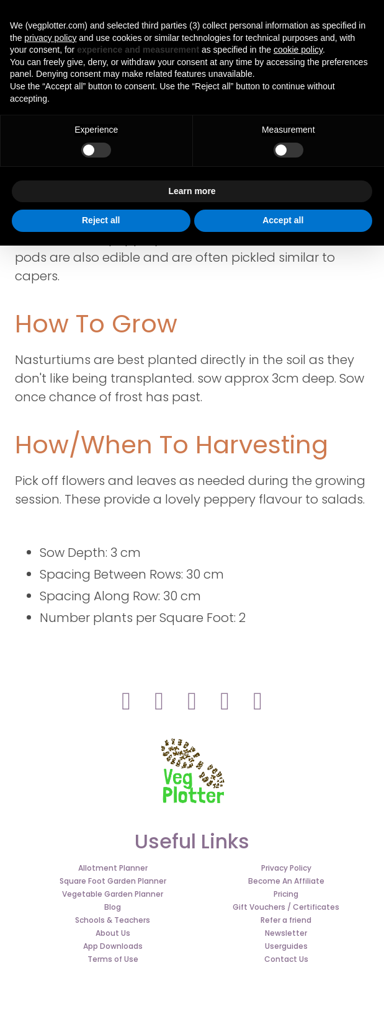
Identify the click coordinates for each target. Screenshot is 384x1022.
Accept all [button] (282, 220)
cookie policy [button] (298, 50)
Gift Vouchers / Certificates (286, 907)
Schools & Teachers (112, 920)
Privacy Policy (286, 868)
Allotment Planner (113, 868)
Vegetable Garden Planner (112, 894)
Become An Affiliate (286, 881)
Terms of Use (112, 959)
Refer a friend (286, 920)
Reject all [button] (101, 220)
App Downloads (113, 946)
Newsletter (286, 933)
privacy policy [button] (50, 38)
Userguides (286, 946)
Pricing (286, 894)
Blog (112, 907)
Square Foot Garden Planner (113, 881)
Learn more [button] (191, 191)
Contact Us (286, 959)
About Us (113, 933)
